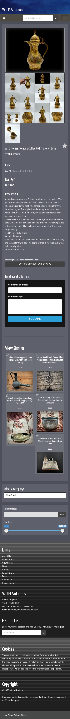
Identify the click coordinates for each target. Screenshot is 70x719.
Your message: (15, 296)
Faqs (4, 576)
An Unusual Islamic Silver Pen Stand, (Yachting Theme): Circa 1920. (50, 441)
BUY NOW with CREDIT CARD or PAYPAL (35, 264)
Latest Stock (8, 559)
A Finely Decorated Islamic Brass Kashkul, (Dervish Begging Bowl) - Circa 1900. (20, 400)
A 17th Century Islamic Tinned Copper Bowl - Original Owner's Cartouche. (50, 400)
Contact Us (7, 579)
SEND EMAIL (35, 319)
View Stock (7, 563)
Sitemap (24, 715)
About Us (6, 556)
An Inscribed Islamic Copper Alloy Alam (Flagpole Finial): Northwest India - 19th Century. (50, 360)
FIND (62, 514)
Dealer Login (8, 583)
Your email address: (18, 285)
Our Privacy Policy (11, 715)
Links (4, 566)
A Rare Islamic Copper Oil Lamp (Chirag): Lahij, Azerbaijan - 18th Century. (20, 360)
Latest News (8, 573)
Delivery (6, 569)
